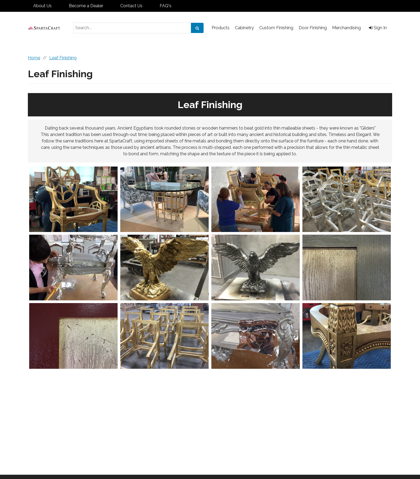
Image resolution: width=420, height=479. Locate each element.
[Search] (197, 28)
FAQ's (165, 5)
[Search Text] (132, 28)
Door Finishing (313, 27)
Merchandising (346, 27)
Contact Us (131, 5)
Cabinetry (244, 27)
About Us (42, 5)
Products (221, 27)
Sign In (378, 27)
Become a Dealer (86, 5)
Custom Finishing (276, 27)
